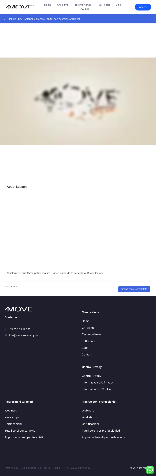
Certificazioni (13, 423)
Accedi (143, 7)
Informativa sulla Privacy (97, 382)
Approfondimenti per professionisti (104, 437)
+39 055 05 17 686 (19, 329)
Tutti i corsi (103, 4)
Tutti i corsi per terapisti (20, 430)
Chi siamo (63, 4)
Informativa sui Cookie (96, 389)
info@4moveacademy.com (24, 335)
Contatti (84, 9)
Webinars (11, 410)
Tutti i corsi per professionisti (101, 430)
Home (47, 4)
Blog (118, 4)
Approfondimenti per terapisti (24, 437)
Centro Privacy (91, 375)
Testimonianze (83, 4)
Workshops (12, 417)
